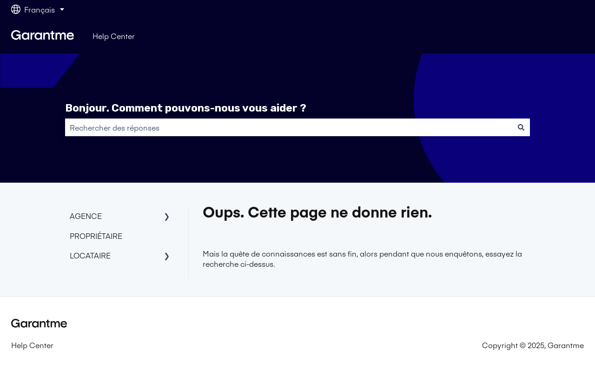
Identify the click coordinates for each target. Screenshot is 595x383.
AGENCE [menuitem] (86, 216)
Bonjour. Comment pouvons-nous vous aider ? (185, 107)
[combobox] (288, 127)
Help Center (114, 36)
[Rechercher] (521, 127)
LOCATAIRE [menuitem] (90, 255)
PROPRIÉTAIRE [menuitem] (96, 236)
